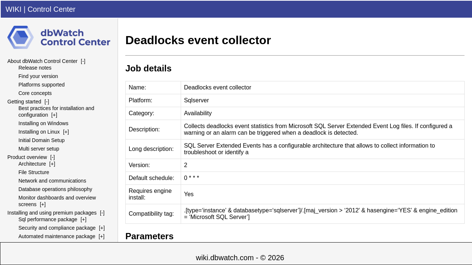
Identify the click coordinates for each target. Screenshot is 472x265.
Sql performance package (47, 219)
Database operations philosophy (55, 189)
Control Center (52, 9)
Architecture (32, 164)
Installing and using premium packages (52, 213)
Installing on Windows (43, 123)
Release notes (35, 68)
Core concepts (35, 93)
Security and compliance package (57, 228)
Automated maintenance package (57, 236)
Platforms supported (41, 85)
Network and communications (52, 181)
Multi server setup (38, 149)
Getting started (24, 102)
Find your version (38, 76)
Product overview (27, 157)
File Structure (33, 172)
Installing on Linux (39, 132)
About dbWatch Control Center (42, 61)
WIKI (13, 9)
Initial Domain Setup (41, 140)
